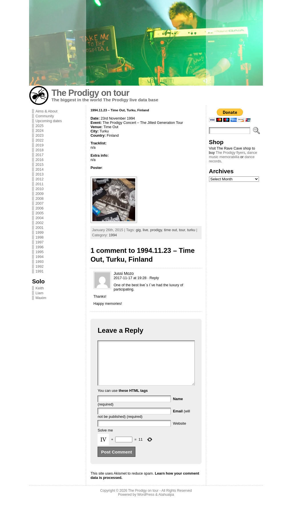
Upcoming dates (48, 121)
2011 (39, 184)
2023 (39, 135)
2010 (39, 189)
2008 (39, 198)
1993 (39, 261)
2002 (39, 223)
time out (170, 230)
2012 (39, 179)
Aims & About (46, 111)
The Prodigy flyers (230, 152)
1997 (39, 242)
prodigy (156, 230)
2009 (39, 193)
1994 (39, 257)
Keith (39, 288)
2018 (39, 150)
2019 (39, 145)
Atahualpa (166, 503)
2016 (39, 160)
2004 (39, 218)
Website (179, 432)
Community (44, 116)
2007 (39, 203)
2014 (39, 169)
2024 (39, 130)
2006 (39, 208)
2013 (39, 174)
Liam (39, 293)
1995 (39, 252)
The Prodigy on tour (90, 93)
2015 (39, 164)
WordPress (145, 503)
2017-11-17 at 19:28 (129, 278)
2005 (39, 213)
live (145, 230)
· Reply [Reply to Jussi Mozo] (153, 278)
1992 (39, 266)
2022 (39, 140)
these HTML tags (133, 399)
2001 (39, 227)
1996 (39, 247)
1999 (39, 232)
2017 (39, 155)
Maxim (40, 298)
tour (182, 230)
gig (138, 230)
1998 (39, 237)
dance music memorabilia (233, 154)
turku (191, 230)
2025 (39, 126)
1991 (39, 271)
